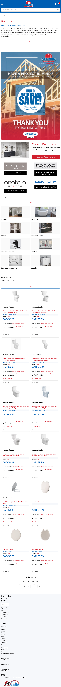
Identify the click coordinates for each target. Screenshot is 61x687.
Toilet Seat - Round (37, 549)
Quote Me (19, 326)
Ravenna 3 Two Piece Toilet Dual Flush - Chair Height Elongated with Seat (44, 359)
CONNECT (4, 623)
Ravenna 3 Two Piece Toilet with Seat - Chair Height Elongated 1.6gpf (44, 407)
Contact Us (30, 137)
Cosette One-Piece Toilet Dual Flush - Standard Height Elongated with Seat (45, 454)
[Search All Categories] (30, 10)
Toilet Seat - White (8, 549)
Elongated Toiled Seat (38, 502)
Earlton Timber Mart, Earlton (18, 323)
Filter (30, 42)
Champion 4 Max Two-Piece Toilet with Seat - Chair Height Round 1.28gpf (44, 311)
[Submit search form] (58, 10)
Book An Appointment (46, 157)
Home (3, 15)
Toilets (8, 316)
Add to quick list (7, 330)
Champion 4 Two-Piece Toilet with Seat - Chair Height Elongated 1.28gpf (15, 311)
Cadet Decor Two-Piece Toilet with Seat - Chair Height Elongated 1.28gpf (16, 407)
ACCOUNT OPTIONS (4, 669)
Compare (6, 334)
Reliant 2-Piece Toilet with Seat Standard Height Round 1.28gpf (14, 359)
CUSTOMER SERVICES (5, 658)
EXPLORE (4, 664)
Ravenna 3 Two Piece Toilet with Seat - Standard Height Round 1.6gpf (13, 454)
